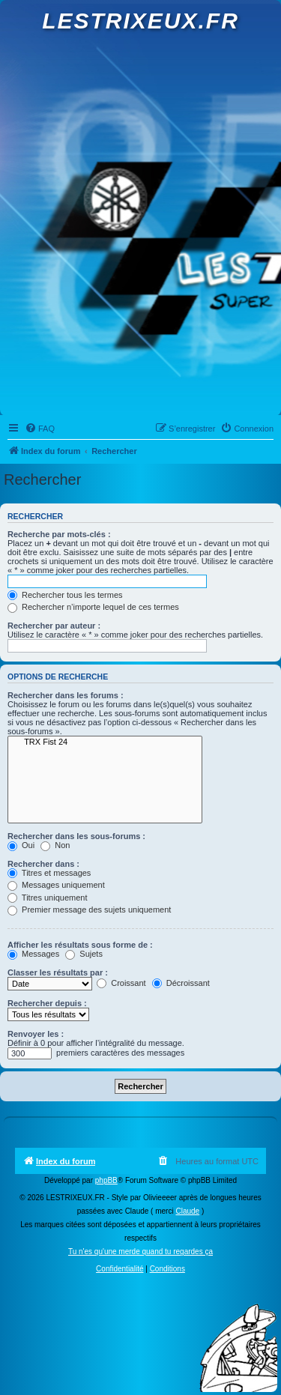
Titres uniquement (47, 897)
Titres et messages (49, 872)
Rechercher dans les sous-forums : (76, 836)
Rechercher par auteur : (53, 625)
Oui (20, 845)
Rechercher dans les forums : (65, 695)
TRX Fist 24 (105, 742)
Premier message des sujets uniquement (89, 909)
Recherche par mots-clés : (59, 534)
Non (55, 845)
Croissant (121, 982)
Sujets (84, 953)
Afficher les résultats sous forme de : (80, 944)
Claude (187, 1211)
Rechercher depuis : (47, 1003)
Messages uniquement (56, 884)
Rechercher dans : (43, 863)
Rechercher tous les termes (65, 594)
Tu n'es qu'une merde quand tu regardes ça (140, 1251)
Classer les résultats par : (57, 972)
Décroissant (181, 982)
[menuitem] (40, 429)
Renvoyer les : (35, 1033)
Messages (33, 953)
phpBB (106, 1180)
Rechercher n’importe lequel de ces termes (93, 606)
